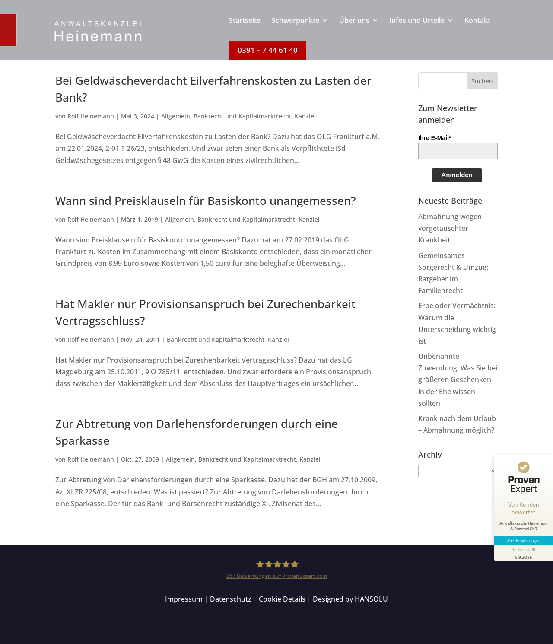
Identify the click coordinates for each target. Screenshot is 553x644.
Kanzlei (305, 116)
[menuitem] (245, 29)
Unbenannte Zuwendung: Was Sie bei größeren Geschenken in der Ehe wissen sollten (457, 379)
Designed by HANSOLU (350, 599)
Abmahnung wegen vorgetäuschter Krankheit (450, 228)
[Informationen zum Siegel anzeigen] (523, 553)
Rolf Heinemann (90, 116)
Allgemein (175, 116)
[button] (482, 80)
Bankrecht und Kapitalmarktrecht (242, 116)
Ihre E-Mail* (434, 137)
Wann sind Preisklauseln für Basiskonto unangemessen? (205, 200)
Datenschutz (230, 599)
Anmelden (457, 175)
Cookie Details (282, 599)
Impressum (184, 599)
